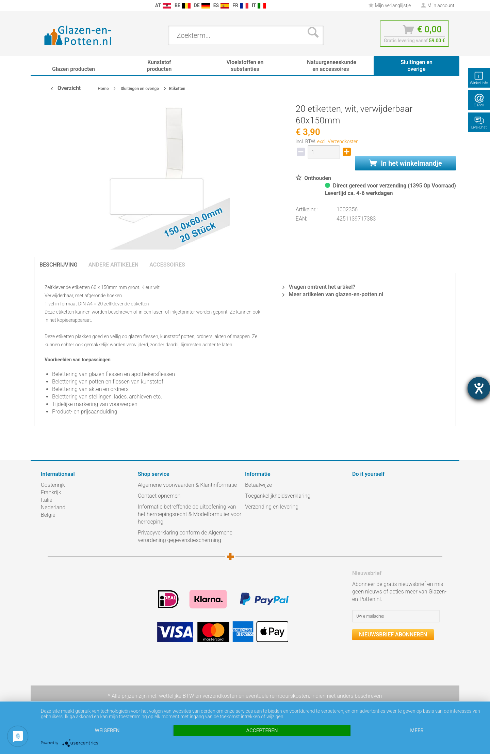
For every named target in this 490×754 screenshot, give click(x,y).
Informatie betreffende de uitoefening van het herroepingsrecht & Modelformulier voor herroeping (189, 514)
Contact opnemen (159, 496)
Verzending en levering (271, 506)
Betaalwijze (258, 485)
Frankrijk (51, 492)
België (48, 515)
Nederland (53, 507)
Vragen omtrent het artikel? (318, 287)
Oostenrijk (53, 485)
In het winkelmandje (405, 163)
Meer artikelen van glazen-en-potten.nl (332, 294)
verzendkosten (219, 696)
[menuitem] (44, 5)
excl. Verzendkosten (338, 141)
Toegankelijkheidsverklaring (277, 496)
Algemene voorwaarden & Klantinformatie (187, 485)
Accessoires (167, 264)
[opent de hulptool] (479, 388)
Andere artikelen (113, 264)
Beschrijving (58, 264)
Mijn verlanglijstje (390, 5)
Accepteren (262, 730)
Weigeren (107, 730)
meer (416, 730)
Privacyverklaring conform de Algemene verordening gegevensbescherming (185, 536)
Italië (46, 500)
